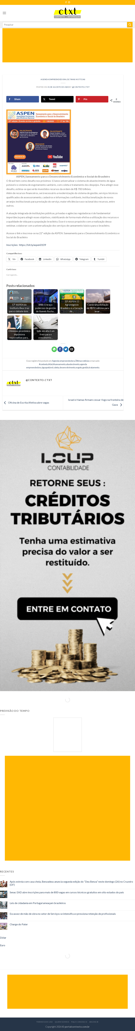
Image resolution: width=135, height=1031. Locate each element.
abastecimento (73, 364)
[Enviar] (130, 24)
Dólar (3, 937)
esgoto (79, 367)
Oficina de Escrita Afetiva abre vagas (25, 402)
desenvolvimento (67, 367)
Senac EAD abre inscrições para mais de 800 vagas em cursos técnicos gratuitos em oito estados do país (67, 892)
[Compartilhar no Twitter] (66, 349)
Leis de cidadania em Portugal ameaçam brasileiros (38, 902)
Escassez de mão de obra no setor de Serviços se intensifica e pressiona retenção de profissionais (63, 913)
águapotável (47, 367)
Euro (2, 945)
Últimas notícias (76, 79)
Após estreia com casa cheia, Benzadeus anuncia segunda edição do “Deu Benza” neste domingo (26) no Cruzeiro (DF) (71, 883)
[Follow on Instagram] (69, 2)
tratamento (94, 367)
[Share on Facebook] (22, 99)
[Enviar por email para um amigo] (71, 349)
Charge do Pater (19, 924)
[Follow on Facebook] (66, 2)
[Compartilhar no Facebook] (60, 349)
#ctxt (50, 364)
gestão (85, 367)
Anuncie (94, 1022)
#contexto (43, 364)
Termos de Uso (44, 1022)
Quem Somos (62, 1022)
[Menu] (4, 13)
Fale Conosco (79, 1022)
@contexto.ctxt (81, 87)
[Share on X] (57, 99)
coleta (56, 367)
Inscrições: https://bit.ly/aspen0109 (26, 244)
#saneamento (59, 364)
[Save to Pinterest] (92, 99)
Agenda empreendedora (53, 79)
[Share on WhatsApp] (54, 349)
